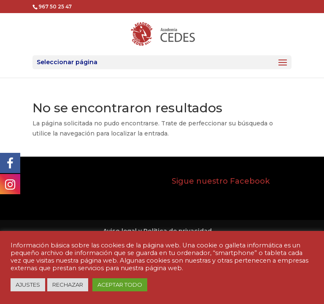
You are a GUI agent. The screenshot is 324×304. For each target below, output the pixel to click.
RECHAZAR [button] (67, 284)
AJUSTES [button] (28, 284)
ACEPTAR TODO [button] (119, 284)
